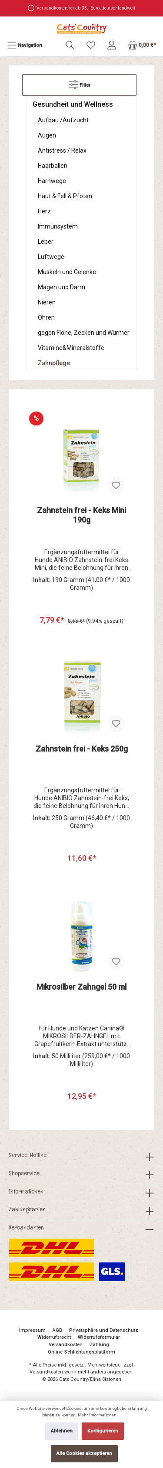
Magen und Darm (61, 287)
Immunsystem (58, 226)
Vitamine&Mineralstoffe (71, 347)
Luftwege (51, 256)
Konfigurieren (102, 1431)
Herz (44, 211)
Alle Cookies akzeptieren (84, 1453)
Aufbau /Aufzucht (63, 120)
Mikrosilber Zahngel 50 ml (81, 986)
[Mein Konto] (111, 45)
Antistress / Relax (62, 150)
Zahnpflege (54, 363)
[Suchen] (70, 45)
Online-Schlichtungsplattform (81, 1352)
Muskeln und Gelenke (67, 271)
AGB (57, 1330)
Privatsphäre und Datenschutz (103, 1330)
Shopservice (24, 1173)
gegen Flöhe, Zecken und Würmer (84, 332)
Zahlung (99, 1344)
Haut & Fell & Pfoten (65, 196)
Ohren (46, 317)
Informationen (26, 1191)
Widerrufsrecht (54, 1337)
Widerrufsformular (99, 1337)
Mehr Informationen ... (99, 1414)
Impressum (32, 1330)
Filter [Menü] (79, 82)
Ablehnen (62, 1431)
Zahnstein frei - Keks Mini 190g (81, 515)
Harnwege (52, 180)
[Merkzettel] (90, 45)
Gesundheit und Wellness (73, 104)
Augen (47, 135)
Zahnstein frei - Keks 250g (82, 748)
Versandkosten (66, 1344)
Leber (45, 241)
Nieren (47, 302)
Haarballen (52, 165)
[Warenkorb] (142, 45)
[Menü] (24, 45)
